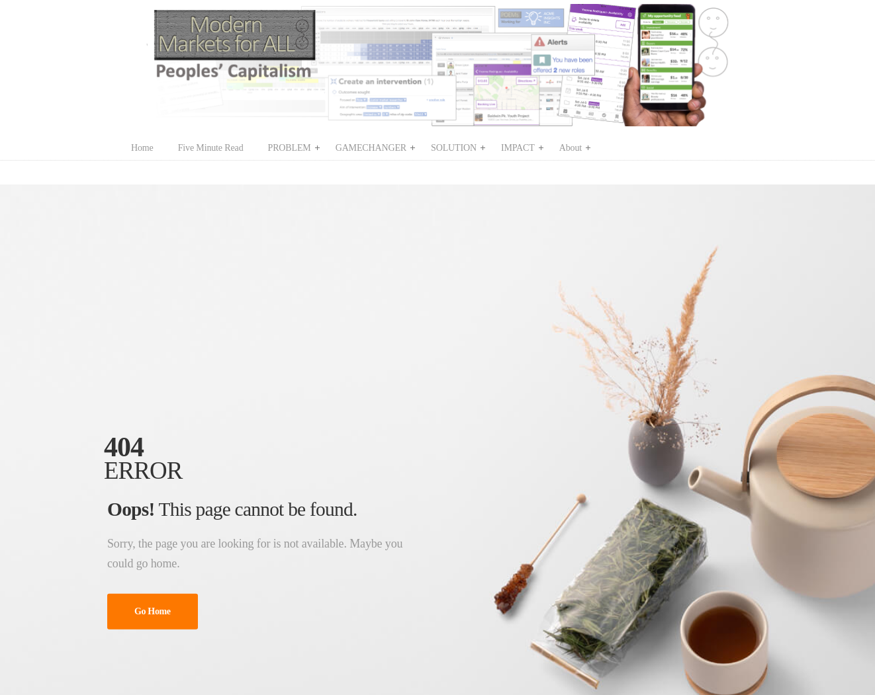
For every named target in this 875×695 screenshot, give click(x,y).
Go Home (152, 611)
